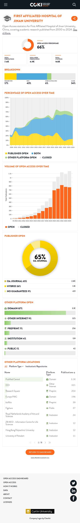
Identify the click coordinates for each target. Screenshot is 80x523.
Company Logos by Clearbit (40, 518)
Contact (7, 498)
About (6, 494)
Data (5, 490)
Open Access (9, 482)
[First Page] (30, 442)
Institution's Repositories (36, 366)
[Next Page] (45, 442)
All (6, 366)
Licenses (7, 502)
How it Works (10, 486)
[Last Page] (49, 442)
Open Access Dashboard (15, 478)
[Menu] (5, 4)
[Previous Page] (35, 442)
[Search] (74, 4)
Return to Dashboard (40, 452)
